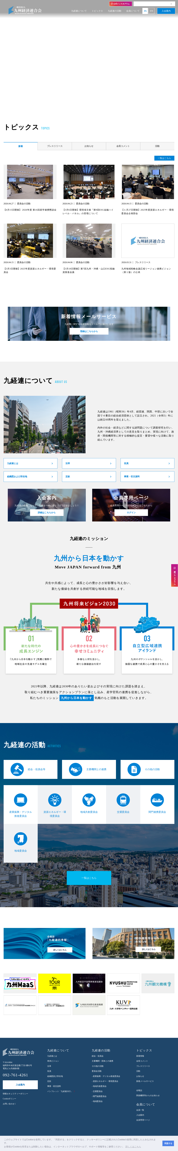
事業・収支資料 (132, 476)
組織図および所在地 (17, 476)
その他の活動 (144, 769)
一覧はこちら (164, 158)
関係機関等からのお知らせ (148, 1095)
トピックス (97, 11)
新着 (20, 146)
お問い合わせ (9, 1104)
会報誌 (139, 1090)
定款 (67, 476)
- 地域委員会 (97, 1101)
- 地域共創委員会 (99, 1086)
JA (145, 11)
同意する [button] (168, 1143)
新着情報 (140, 1056)
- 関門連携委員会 (99, 1096)
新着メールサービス (145, 1081)
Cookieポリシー (9, 1099)
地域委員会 (20, 842)
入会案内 (166, 11)
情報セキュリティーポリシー (15, 1094)
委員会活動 (97, 1071)
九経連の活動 (114, 11)
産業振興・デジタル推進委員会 (20, 805)
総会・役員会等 (28, 769)
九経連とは (12, 463)
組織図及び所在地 (55, 1076)
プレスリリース (55, 146)
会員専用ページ (143, 1120)
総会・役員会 (97, 1056)
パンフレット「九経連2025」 (60, 1091)
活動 (157, 146)
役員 (126, 463)
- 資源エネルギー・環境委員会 (105, 1081)
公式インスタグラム (120, 4)
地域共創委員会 (89, 803)
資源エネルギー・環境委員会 (55, 805)
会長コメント (123, 146)
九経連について (79, 11)
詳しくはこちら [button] (133, 1146)
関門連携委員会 (157, 803)
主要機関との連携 (87, 769)
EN (151, 11)
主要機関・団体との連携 (102, 1061)
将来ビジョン (53, 1061)
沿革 (67, 463)
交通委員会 (123, 803)
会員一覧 (140, 1110)
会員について (133, 11)
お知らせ (88, 146)
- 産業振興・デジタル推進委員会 (106, 1076)
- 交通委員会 (97, 1091)
